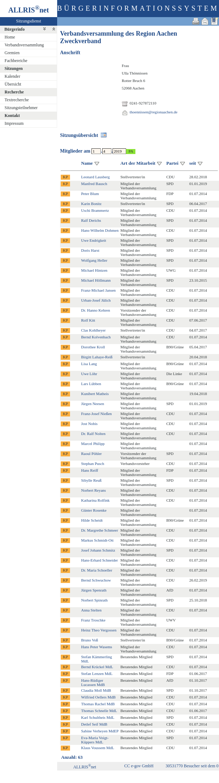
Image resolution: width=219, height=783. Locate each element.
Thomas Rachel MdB (98, 704)
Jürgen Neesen (92, 403)
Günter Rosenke (93, 510)
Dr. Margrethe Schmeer (99, 530)
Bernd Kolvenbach (96, 337)
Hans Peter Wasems (96, 647)
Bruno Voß (89, 640)
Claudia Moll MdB (96, 690)
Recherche (14, 91)
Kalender (12, 76)
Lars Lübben (91, 384)
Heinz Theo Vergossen (98, 630)
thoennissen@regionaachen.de (154, 112)
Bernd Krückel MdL (97, 667)
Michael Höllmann (96, 280)
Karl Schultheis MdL (97, 717)
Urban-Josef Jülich (96, 300)
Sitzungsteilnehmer (21, 107)
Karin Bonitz (91, 203)
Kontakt (12, 115)
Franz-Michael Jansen (98, 290)
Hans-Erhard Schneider (99, 560)
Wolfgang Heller (94, 260)
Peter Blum (90, 193)
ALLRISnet (84, 766)
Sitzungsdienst (28, 21)
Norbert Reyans (93, 490)
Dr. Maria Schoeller (96, 570)
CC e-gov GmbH (139, 765)
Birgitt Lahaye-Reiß (97, 357)
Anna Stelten (91, 610)
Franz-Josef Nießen (96, 413)
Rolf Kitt (88, 320)
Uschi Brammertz (95, 210)
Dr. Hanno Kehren (95, 310)
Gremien (12, 52)
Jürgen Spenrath (93, 590)
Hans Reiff (89, 470)
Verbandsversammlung (24, 44)
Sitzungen (14, 68)
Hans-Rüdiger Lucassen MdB (93, 682)
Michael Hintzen (94, 270)
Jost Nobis (89, 423)
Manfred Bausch (94, 183)
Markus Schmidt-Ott (97, 540)
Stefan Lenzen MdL (97, 673)
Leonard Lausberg (95, 177)
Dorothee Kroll (93, 347)
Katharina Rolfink (95, 500)
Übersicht (13, 84)
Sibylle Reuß (91, 480)
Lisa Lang (89, 364)
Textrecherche (17, 99)
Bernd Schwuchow (96, 580)
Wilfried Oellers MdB (98, 697)
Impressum (14, 123)
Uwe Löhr (89, 374)
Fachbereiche (16, 60)
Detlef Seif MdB (94, 724)
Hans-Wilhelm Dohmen (100, 230)
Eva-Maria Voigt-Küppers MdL (95, 740)
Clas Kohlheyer (93, 330)
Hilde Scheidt (92, 520)
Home (10, 37)
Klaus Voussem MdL (97, 748)
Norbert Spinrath (94, 600)
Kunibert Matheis (95, 394)
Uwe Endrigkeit (93, 240)
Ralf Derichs (91, 220)
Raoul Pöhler (91, 453)
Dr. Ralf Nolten (93, 433)
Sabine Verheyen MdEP (100, 731)
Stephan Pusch (92, 463)
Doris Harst (90, 250)
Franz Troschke (93, 620)
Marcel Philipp (93, 443)
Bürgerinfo (14, 29)
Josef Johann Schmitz (98, 550)
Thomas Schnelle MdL (99, 710)
